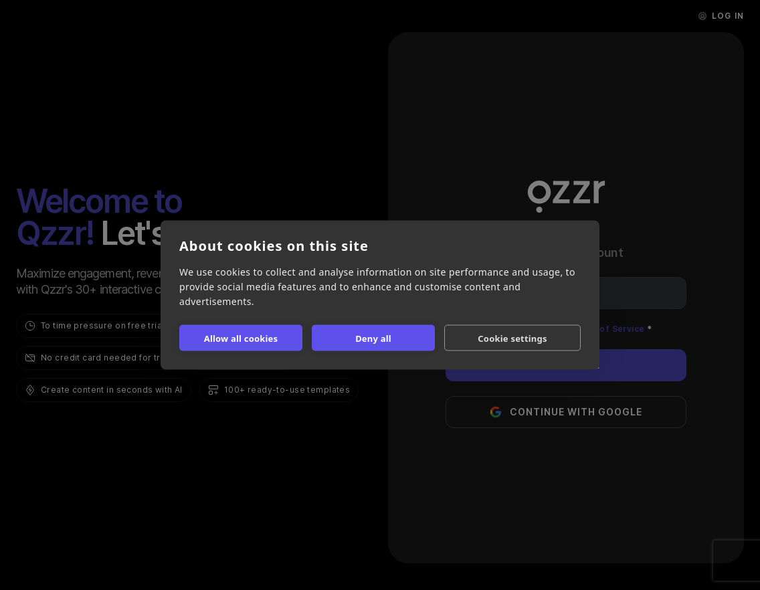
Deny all (373, 338)
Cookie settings (512, 338)
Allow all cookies (241, 338)
